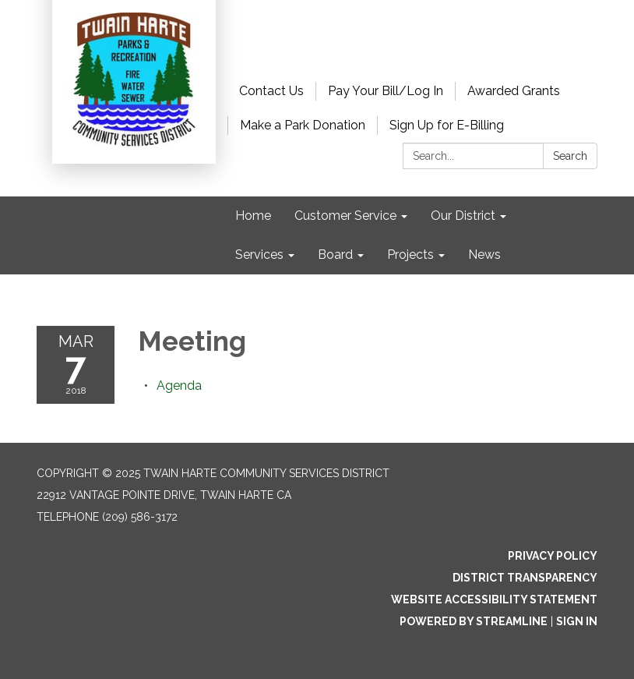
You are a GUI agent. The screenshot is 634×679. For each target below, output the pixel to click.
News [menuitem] (484, 254)
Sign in (576, 621)
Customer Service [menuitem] (345, 215)
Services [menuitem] (259, 254)
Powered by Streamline (474, 621)
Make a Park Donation (302, 125)
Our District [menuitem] (463, 215)
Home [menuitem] (253, 215)
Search (570, 156)
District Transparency (525, 577)
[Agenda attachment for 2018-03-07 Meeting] (179, 385)
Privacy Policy (552, 556)
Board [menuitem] (335, 254)
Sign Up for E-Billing (446, 125)
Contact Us (271, 90)
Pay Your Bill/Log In (385, 90)
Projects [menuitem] (410, 254)
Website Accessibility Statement (494, 599)
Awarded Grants (513, 90)
